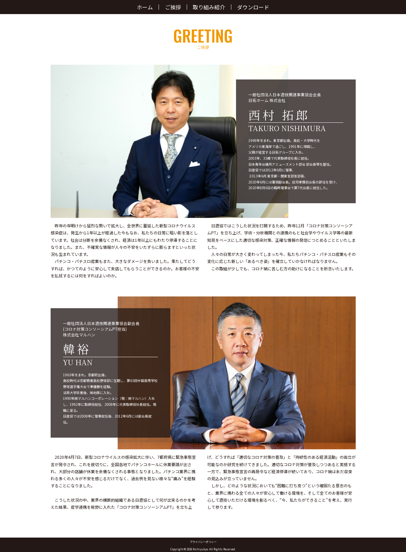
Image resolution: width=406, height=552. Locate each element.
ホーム (145, 7)
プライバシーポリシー (203, 542)
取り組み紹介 (209, 7)
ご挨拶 (173, 7)
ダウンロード (253, 7)
